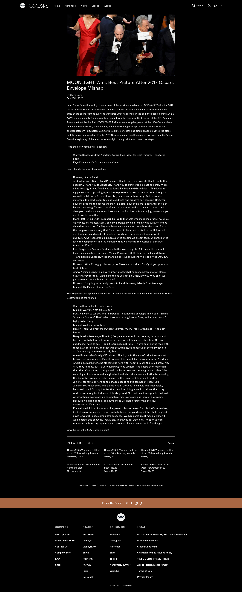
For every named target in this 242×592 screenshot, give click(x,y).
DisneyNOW (89, 546)
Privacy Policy (145, 577)
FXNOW (87, 564)
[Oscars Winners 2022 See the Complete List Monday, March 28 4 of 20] (84, 467)
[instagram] (136, 503)
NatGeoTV (88, 577)
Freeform (88, 558)
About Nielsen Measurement (152, 564)
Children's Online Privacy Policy (154, 552)
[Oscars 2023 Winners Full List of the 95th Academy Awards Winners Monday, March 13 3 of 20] (158, 452)
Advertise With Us (65, 540)
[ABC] (22, 6)
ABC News (88, 534)
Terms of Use (144, 571)
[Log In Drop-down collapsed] (214, 5)
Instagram (115, 540)
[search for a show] (198, 5)
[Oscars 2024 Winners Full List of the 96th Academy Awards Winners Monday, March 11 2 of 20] (121, 452)
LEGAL (141, 527)
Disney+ (87, 540)
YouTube (114, 571)
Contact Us (61, 546)
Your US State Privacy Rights (153, 558)
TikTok (113, 558)
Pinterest (115, 546)
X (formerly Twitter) (120, 564)
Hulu (85, 571)
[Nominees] (70, 6)
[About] (107, 6)
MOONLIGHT (151, 105)
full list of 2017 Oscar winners (92, 429)
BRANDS (88, 527)
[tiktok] (141, 503)
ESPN (86, 552)
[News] (84, 6)
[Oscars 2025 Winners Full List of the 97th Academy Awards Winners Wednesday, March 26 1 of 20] (84, 452)
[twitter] (126, 503)
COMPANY (61, 527)
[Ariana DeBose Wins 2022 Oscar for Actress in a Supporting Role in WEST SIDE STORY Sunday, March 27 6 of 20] (158, 467)
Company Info (63, 552)
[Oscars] (39, 6)
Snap (112, 552)
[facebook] (131, 503)
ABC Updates (62, 534)
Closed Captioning (147, 546)
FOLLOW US (117, 527)
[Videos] (95, 6)
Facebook (115, 534)
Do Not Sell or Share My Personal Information (162, 534)
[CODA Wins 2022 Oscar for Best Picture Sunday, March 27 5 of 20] (121, 467)
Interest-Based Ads (147, 540)
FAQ (57, 558)
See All (171, 443)
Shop (58, 564)
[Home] (57, 6)
